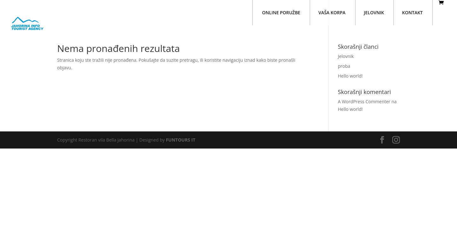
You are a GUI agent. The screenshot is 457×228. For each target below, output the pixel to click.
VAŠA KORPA (331, 13)
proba (344, 66)
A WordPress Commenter (364, 101)
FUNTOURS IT (180, 140)
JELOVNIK (374, 13)
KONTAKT (412, 13)
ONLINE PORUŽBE (281, 13)
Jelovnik (346, 56)
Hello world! (350, 76)
